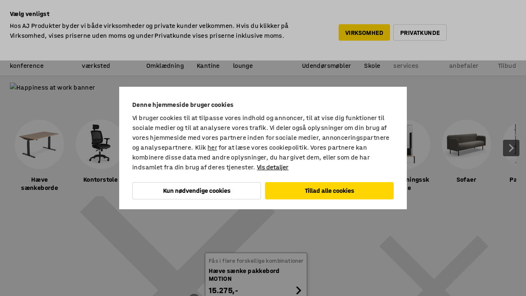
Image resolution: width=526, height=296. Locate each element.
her (212, 147)
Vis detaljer (272, 167)
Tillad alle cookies (329, 190)
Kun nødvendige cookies (197, 190)
